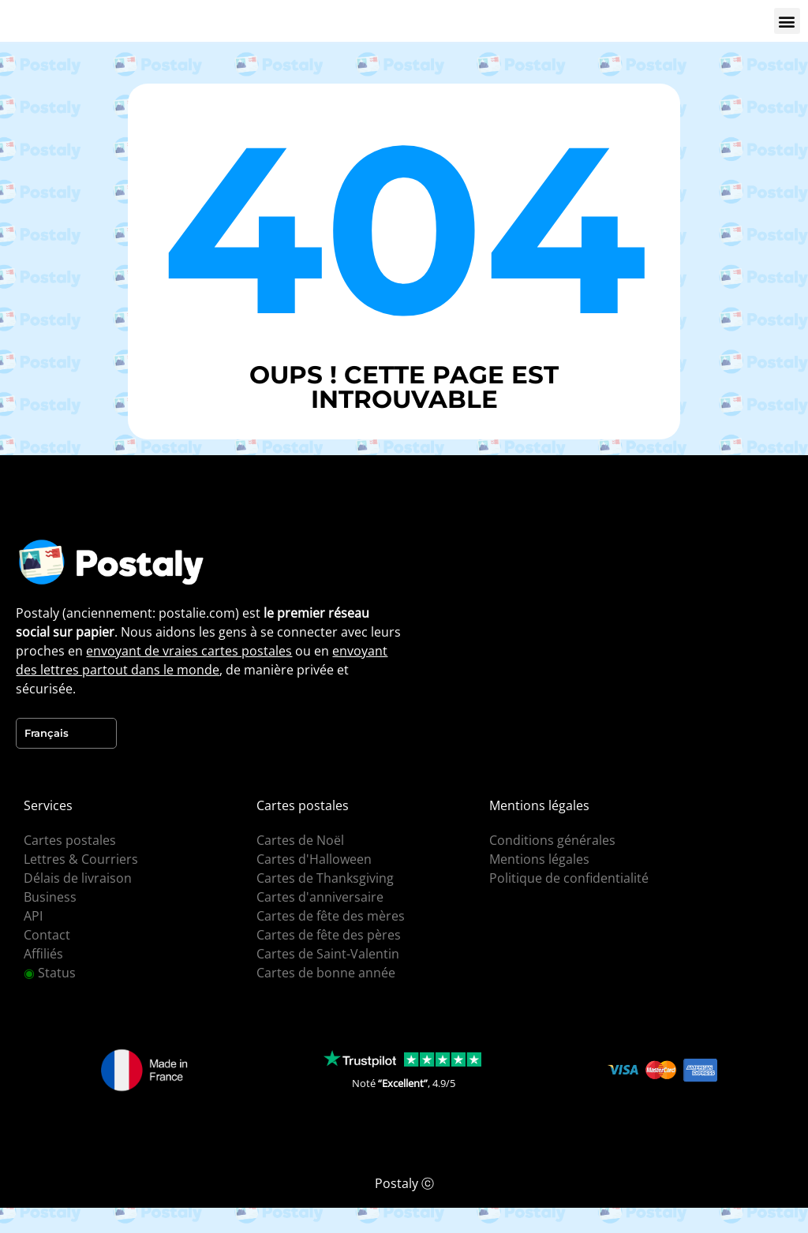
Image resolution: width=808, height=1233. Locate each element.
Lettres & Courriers (81, 859)
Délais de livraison (78, 878)
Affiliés (43, 953)
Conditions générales (552, 840)
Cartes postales (70, 840)
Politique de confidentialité (569, 878)
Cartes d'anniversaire (319, 897)
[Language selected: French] (66, 733)
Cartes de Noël (300, 840)
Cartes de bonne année (325, 972)
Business (50, 897)
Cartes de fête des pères (328, 934)
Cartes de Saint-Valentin (327, 953)
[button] (787, 21)
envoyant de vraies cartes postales (189, 650)
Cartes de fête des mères (330, 916)
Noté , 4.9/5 (403, 1083)
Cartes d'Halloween (314, 859)
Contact (47, 934)
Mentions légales (539, 859)
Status (50, 972)
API (33, 916)
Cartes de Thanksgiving (325, 878)
